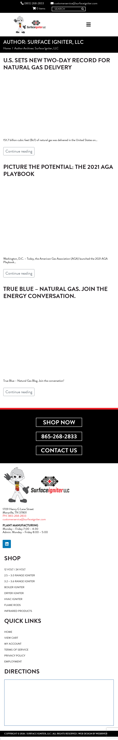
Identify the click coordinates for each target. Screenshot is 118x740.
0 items (38, 8)
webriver (101, 733)
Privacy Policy (14, 656)
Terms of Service (16, 650)
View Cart (11, 638)
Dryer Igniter (14, 593)
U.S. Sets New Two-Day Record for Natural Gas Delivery (56, 64)
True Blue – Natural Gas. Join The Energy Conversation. (55, 292)
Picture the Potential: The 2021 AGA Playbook (58, 170)
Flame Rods (12, 605)
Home (8, 632)
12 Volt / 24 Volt (15, 569)
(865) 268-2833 (32, 3)
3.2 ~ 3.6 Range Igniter (19, 581)
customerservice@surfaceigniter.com (74, 3)
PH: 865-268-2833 (14, 515)
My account (12, 644)
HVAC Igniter (13, 599)
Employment (13, 662)
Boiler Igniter (14, 587)
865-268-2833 (59, 436)
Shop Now (59, 422)
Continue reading (18, 151)
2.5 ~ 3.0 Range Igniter (19, 575)
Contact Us (59, 450)
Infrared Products (18, 611)
